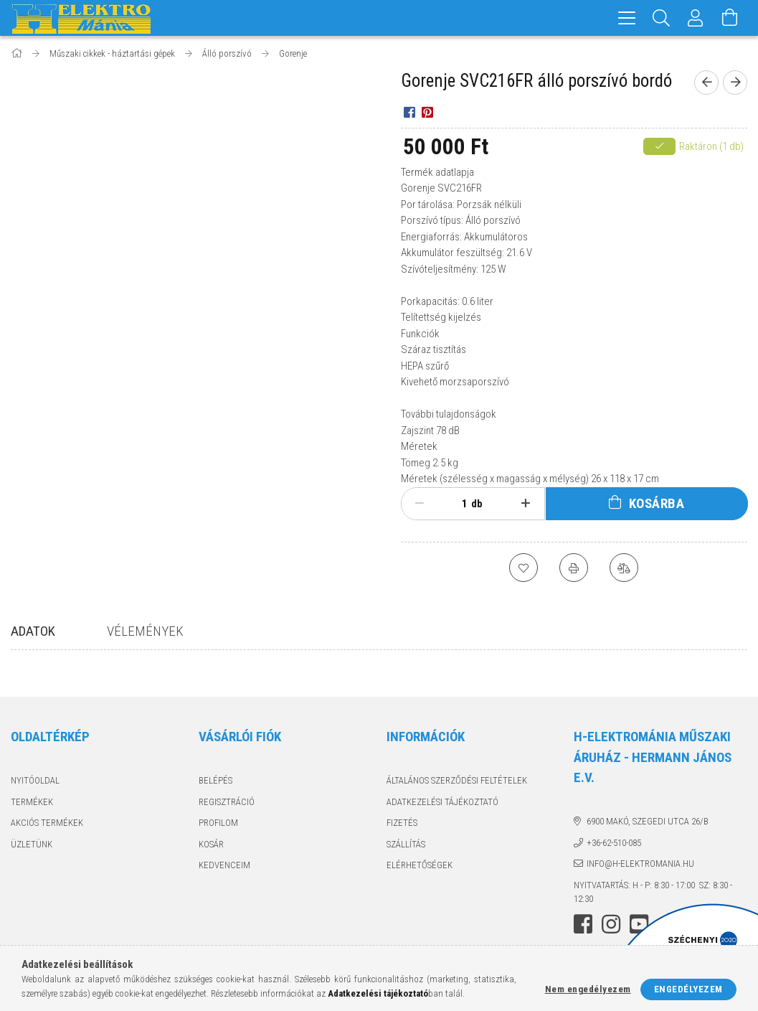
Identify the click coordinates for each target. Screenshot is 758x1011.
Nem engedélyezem (588, 989)
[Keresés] (661, 18)
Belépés (215, 780)
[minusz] (420, 503)
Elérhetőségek (420, 865)
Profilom (218, 822)
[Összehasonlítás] (624, 567)
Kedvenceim (224, 865)
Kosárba (657, 503)
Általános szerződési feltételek (457, 780)
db (477, 503)
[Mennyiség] (456, 503)
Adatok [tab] (33, 631)
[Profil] (695, 18)
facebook (583, 924)
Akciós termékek (47, 822)
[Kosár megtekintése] (730, 18)
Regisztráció (227, 801)
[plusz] (525, 503)
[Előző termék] (706, 82)
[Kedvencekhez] (523, 567)
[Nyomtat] (573, 567)
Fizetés (402, 822)
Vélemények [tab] (145, 631)
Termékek (32, 801)
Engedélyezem (688, 989)
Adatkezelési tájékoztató (442, 801)
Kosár (211, 844)
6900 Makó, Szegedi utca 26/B (648, 821)
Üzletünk (31, 844)
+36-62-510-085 (614, 842)
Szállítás (406, 844)
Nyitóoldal (35, 780)
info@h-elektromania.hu (640, 863)
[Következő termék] (735, 82)
